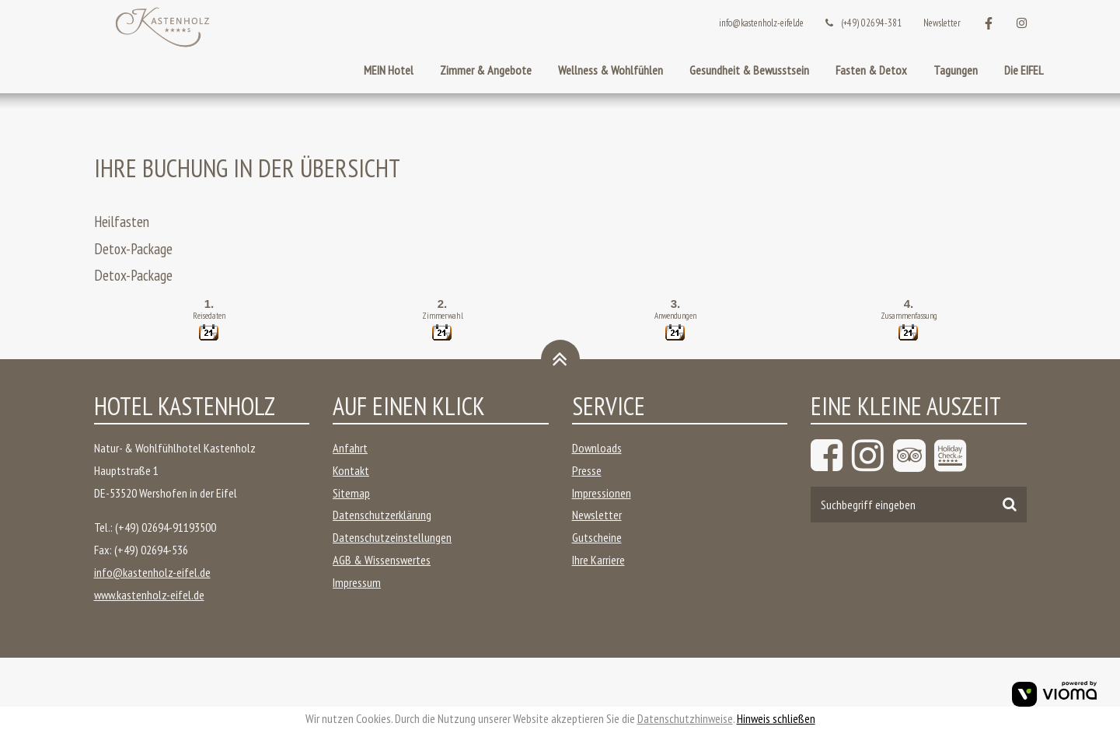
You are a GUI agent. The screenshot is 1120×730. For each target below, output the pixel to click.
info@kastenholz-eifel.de (761, 23)
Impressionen (601, 493)
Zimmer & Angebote (486, 70)
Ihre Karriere (598, 560)
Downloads (597, 448)
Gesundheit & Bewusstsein (749, 70)
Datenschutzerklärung (382, 514)
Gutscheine (597, 537)
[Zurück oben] (560, 359)
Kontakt (351, 470)
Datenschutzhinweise (685, 718)
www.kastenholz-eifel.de (149, 595)
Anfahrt (350, 448)
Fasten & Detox (871, 70)
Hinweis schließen (776, 718)
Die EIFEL (1023, 70)
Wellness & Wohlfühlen (610, 70)
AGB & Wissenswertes (382, 560)
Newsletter (942, 23)
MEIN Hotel (388, 70)
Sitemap (351, 493)
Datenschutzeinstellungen (392, 537)
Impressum (357, 582)
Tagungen (955, 70)
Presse (587, 470)
